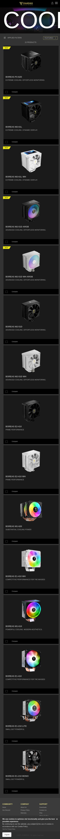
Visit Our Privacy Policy (8, 829)
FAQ (40, 813)
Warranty (23, 813)
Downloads (42, 807)
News (4, 807)
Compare (15, 92)
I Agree (6, 834)
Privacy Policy (25, 810)
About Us (24, 807)
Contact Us (42, 810)
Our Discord (6, 810)
